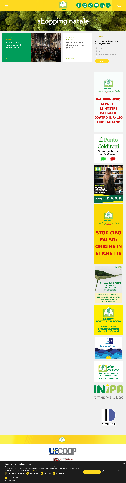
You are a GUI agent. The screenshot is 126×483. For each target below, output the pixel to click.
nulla (99, 57)
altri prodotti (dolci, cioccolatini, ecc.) (107, 54)
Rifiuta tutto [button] (111, 472)
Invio (102, 61)
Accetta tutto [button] (92, 472)
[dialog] (63, 472)
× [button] (124, 463)
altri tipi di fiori (101, 51)
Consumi (8, 39)
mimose (100, 48)
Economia (69, 39)
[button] (42, 481)
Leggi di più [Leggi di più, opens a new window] (35, 470)
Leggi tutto (9, 58)
